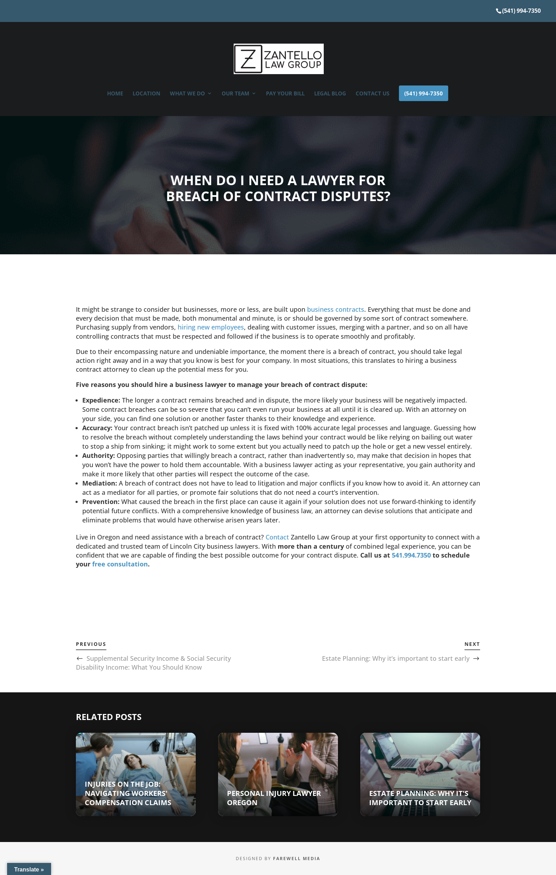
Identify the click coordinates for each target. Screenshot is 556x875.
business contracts (335, 309)
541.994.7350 (411, 555)
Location (146, 94)
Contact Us (372, 94)
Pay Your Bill (285, 94)
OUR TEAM (235, 94)
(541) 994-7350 (521, 11)
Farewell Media (296, 858)
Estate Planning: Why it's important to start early (420, 797)
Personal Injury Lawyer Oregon (274, 797)
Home (115, 94)
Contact (277, 537)
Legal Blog (330, 94)
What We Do (187, 94)
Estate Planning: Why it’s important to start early (395, 658)
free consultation (120, 564)
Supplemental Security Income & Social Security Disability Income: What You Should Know (153, 662)
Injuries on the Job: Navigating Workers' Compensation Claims (128, 793)
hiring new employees (211, 327)
